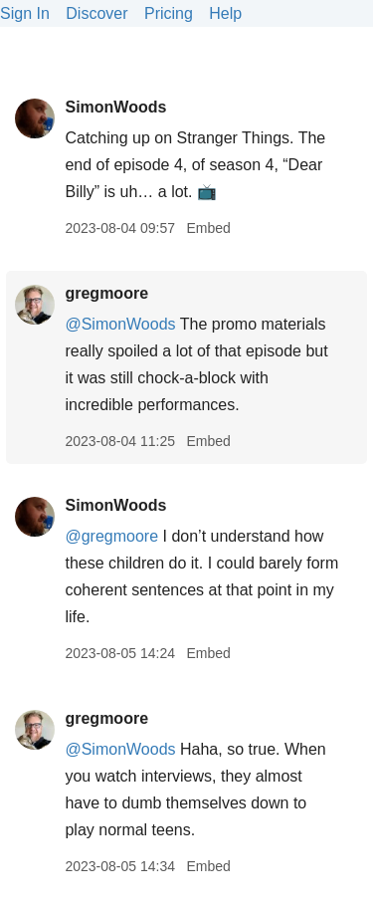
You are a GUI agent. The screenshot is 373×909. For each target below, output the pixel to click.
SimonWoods (115, 107)
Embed (208, 228)
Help (225, 13)
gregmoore (106, 293)
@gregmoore (111, 536)
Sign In (25, 13)
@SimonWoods (120, 324)
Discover (96, 13)
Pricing (168, 13)
